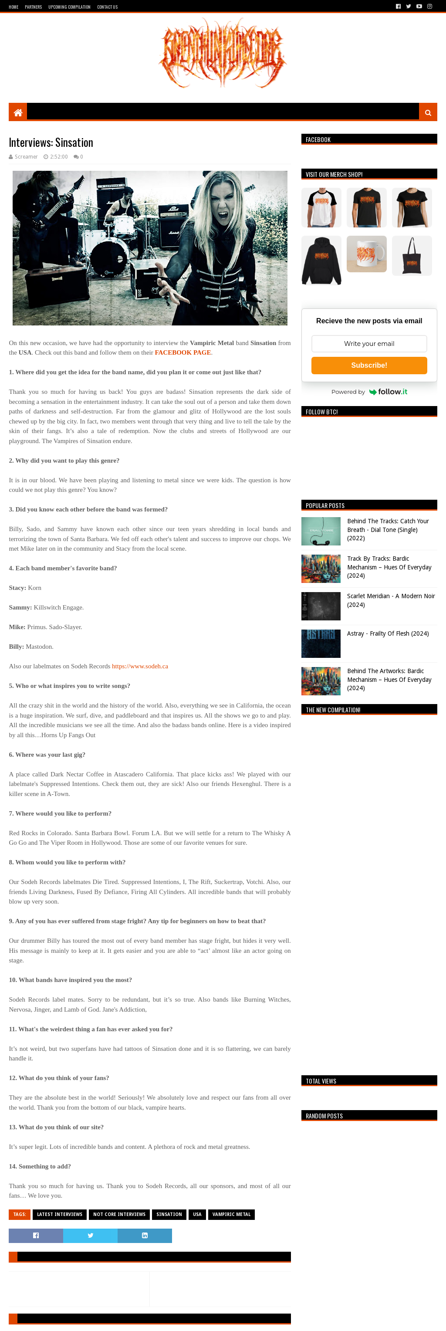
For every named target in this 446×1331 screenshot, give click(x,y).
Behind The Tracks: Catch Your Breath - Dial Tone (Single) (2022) (388, 530)
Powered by (369, 391)
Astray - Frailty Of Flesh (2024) (388, 633)
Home (13, 6)
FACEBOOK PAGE (183, 352)
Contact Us (107, 6)
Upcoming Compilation (69, 6)
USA (197, 1214)
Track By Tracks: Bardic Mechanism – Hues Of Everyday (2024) (389, 567)
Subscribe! (369, 365)
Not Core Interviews (119, 1214)
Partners (33, 6)
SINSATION (169, 1214)
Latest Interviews (59, 1214)
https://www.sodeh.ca (140, 666)
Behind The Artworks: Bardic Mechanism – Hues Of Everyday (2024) (389, 679)
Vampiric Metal (231, 1214)
